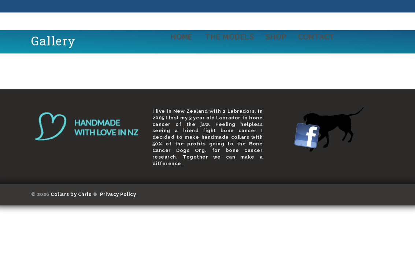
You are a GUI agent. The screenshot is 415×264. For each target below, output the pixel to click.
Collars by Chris (71, 194)
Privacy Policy (118, 194)
